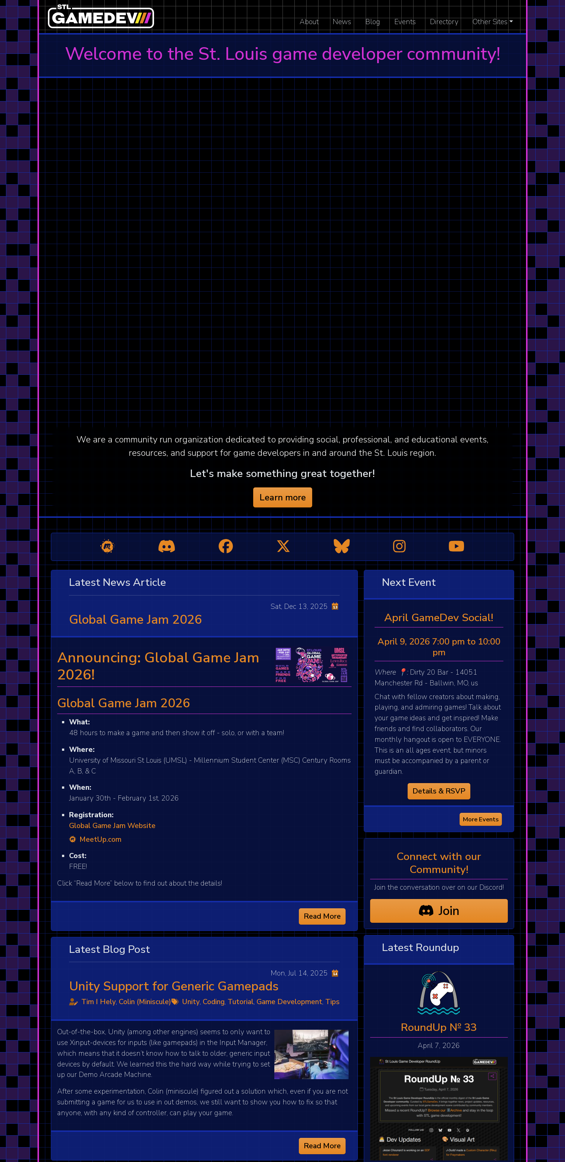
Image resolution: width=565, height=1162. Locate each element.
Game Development (289, 1002)
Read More (322, 916)
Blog (372, 22)
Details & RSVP (439, 791)
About (309, 22)
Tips (332, 1002)
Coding (214, 1002)
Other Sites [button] (490, 22)
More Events (481, 819)
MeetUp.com (95, 839)
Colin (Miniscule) (145, 1002)
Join (439, 910)
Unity (191, 1002)
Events (405, 22)
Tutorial (241, 1002)
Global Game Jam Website (112, 826)
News (342, 22)
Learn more (282, 497)
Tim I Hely (98, 1002)
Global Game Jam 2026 (135, 619)
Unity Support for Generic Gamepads (173, 986)
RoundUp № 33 (439, 1027)
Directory (444, 22)
